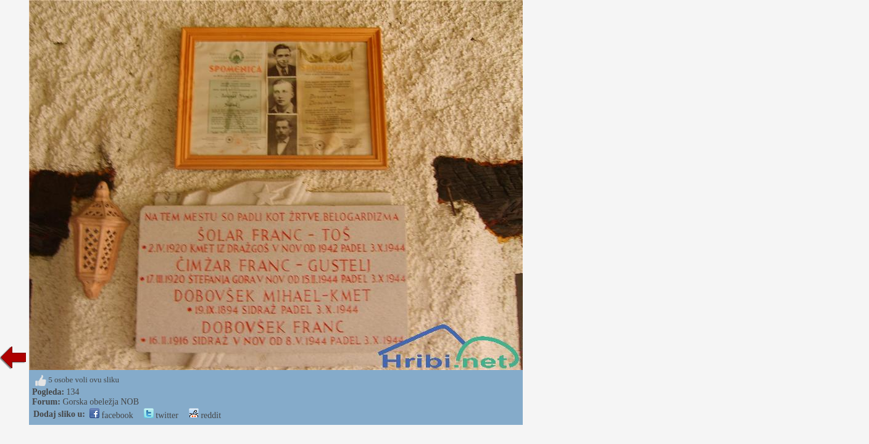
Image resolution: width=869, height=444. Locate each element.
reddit (205, 415)
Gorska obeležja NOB (100, 401)
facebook (111, 415)
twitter (161, 415)
